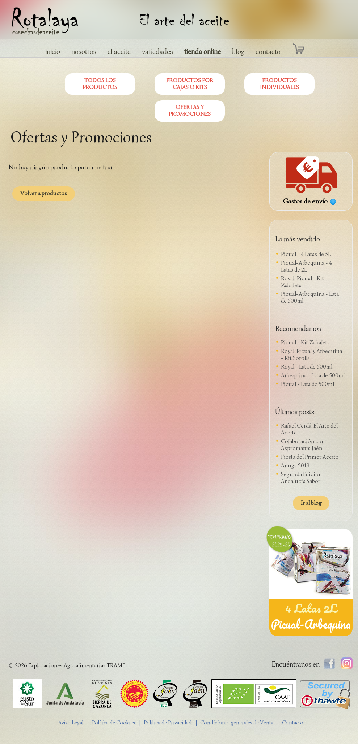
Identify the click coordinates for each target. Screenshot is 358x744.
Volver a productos (43, 193)
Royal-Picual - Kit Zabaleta (302, 282)
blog (238, 51)
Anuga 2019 (295, 465)
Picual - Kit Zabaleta (305, 342)
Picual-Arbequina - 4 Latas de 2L (306, 266)
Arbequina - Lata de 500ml (313, 375)
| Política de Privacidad (167, 722)
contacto (268, 51)
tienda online (202, 51)
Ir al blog (311, 502)
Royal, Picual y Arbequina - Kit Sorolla (311, 355)
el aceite (119, 51)
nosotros (83, 51)
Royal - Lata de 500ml (306, 366)
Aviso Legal (71, 722)
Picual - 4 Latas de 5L (306, 254)
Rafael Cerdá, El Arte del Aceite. (309, 429)
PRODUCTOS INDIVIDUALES (279, 84)
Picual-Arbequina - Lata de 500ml (310, 297)
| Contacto (292, 722)
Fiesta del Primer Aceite (309, 457)
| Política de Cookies (113, 722)
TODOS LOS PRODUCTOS (100, 84)
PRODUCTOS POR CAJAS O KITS (189, 84)
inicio (52, 51)
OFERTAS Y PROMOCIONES (190, 111)
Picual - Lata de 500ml (307, 384)
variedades (157, 51)
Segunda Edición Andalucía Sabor (301, 478)
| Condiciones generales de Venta (236, 722)
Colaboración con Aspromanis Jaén (303, 445)
